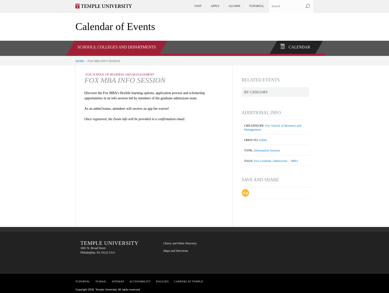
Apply (215, 6)
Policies (162, 279)
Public (263, 138)
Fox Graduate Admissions (271, 158)
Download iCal (245, 190)
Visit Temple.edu (106, 6)
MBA (294, 158)
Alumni (234, 6)
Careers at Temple (188, 279)
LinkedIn (271, 242)
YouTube (241, 258)
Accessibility (140, 279)
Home (79, 59)
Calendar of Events (115, 26)
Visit (198, 6)
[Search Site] (291, 6)
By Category (256, 90)
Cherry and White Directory (180, 241)
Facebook (241, 242)
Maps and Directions (175, 248)
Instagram (256, 258)
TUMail (100, 279)
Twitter (256, 242)
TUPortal (82, 279)
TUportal (256, 6)
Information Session (267, 148)
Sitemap (118, 279)
